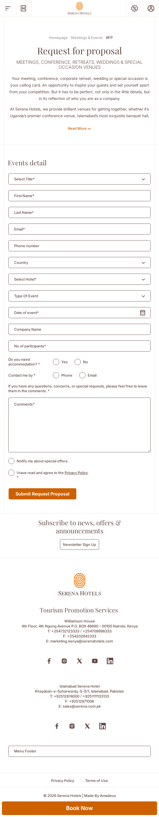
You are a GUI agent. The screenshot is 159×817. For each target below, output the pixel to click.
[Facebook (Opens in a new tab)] (49, 660)
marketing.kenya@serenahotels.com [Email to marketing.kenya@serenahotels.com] (81, 641)
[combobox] (79, 179)
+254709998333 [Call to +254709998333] (97, 631)
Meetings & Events (88, 37)
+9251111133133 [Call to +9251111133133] (96, 696)
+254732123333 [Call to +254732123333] (65, 631)
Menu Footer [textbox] (25, 751)
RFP (109, 37)
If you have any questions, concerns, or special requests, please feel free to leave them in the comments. (77, 388)
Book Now (79, 808)
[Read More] (79, 128)
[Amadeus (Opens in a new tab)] (108, 795)
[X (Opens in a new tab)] (79, 660)
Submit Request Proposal (42, 494)
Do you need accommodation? (24, 361)
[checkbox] (11, 461)
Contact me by (22, 375)
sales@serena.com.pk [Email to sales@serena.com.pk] (82, 706)
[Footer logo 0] (79, 594)
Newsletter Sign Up (79, 544)
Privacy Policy (76, 472)
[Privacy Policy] (62, 780)
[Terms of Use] (96, 780)
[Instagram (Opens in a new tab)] (64, 660)
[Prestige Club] (151, 8)
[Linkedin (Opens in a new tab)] (110, 660)
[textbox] (24, 179)
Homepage (59, 37)
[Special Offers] (134, 8)
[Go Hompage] (80, 8)
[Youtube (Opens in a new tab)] (94, 660)
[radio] (56, 362)
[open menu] (8, 8)
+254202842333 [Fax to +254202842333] (81, 636)
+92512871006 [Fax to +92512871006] (81, 701)
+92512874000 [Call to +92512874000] (66, 696)
